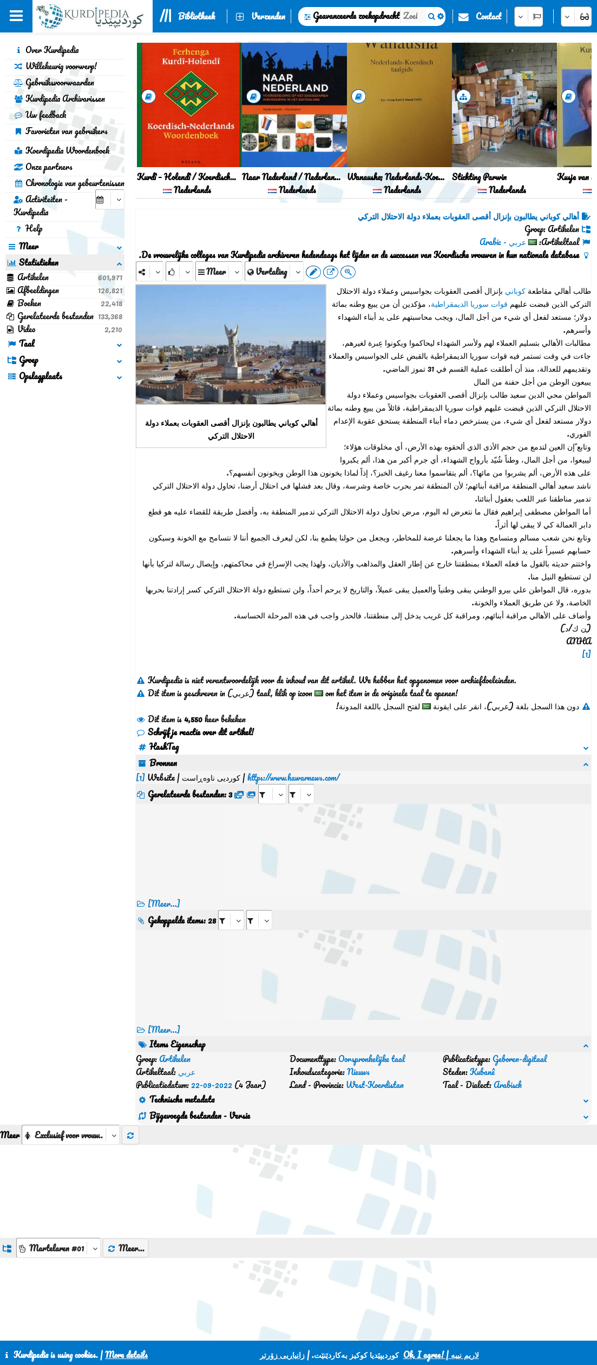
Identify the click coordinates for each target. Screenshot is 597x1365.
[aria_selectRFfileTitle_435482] (301, 780)
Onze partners (43, 166)
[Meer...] (164, 890)
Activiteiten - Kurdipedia (41, 206)
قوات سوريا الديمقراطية (469, 303)
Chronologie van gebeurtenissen (69, 182)
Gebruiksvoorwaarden (54, 82)
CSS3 (312, 1328)
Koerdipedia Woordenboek (61, 150)
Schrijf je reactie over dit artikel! (195, 732)
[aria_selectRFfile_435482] (272, 780)
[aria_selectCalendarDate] (110, 199)
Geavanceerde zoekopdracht (356, 15)
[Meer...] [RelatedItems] (164, 1016)
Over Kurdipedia (46, 49)
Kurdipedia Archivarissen (59, 98)
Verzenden (268, 16)
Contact (488, 16)
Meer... (126, 1196)
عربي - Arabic (503, 241)
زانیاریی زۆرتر (282, 1354)
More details (126, 1354)
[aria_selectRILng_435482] (259, 907)
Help (28, 228)
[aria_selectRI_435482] (231, 907)
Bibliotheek (196, 16)
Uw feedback (40, 114)
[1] (586, 654)
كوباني (515, 290)
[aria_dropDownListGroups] (58, 1195)
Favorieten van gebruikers (61, 130)
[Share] (149, 271)
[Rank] (179, 271)
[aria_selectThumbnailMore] (70, 1082)
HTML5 (354, 1328)
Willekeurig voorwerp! (55, 66)
